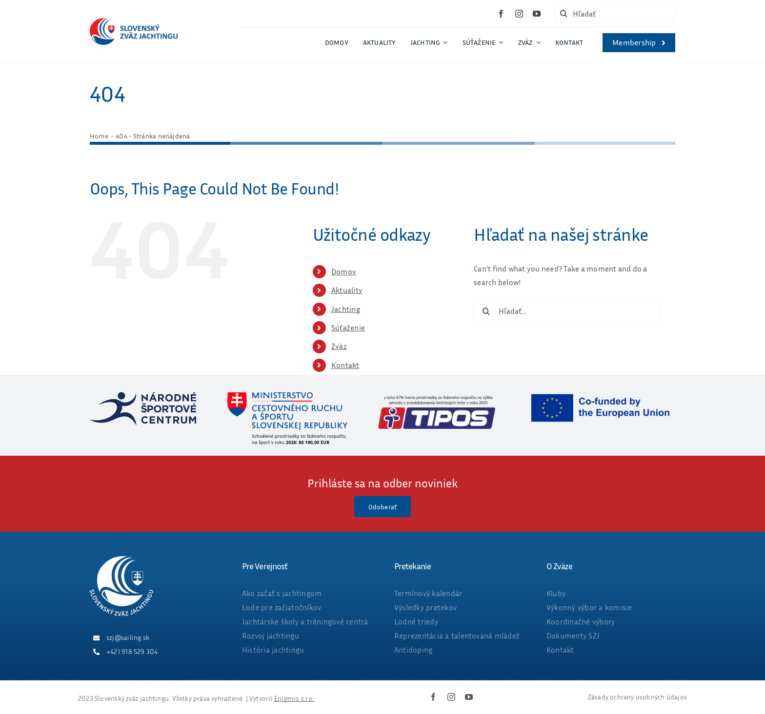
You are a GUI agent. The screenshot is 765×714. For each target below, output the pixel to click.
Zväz (339, 346)
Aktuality (346, 290)
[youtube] (537, 14)
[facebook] (501, 14)
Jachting (345, 309)
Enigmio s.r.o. (294, 698)
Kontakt (345, 365)
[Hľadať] (615, 13)
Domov (343, 271)
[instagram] (519, 14)
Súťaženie (348, 327)
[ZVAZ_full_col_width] (134, 22)
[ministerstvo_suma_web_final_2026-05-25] (287, 396)
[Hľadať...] (566, 311)
